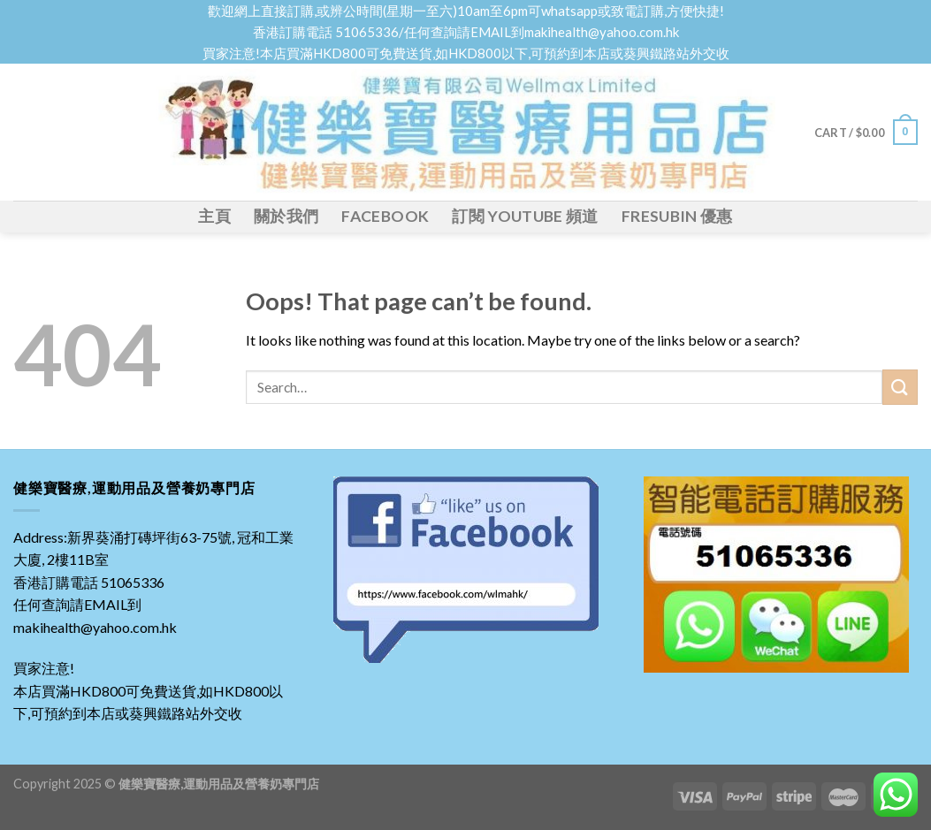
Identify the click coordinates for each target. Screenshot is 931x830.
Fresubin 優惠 (677, 216)
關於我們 (286, 216)
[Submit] (900, 386)
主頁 (214, 216)
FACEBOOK (385, 216)
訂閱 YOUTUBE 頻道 (525, 216)
